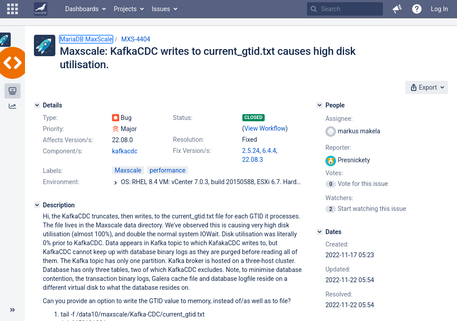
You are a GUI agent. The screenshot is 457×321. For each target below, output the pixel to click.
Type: (50, 117)
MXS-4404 (135, 39)
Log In (439, 8)
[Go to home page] (40, 9)
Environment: (61, 181)
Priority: (53, 128)
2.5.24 (251, 150)
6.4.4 (269, 150)
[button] (12, 9)
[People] (319, 105)
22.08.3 (252, 159)
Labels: (52, 170)
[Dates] (319, 232)
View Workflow (265, 128)
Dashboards (82, 8)
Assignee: (339, 118)
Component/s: (63, 151)
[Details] (37, 105)
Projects (125, 8)
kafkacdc (124, 151)
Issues (161, 8)
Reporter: (338, 147)
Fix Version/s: (192, 150)
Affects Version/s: (68, 140)
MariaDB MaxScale (86, 39)
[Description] (37, 205)
